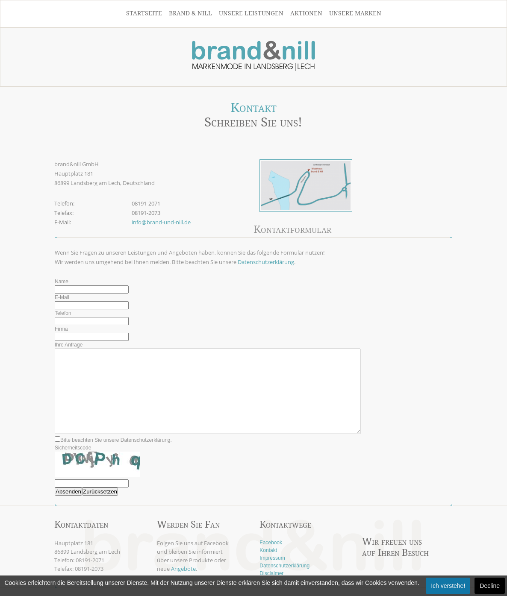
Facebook (270, 543)
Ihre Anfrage (69, 345)
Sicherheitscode (73, 448)
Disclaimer (271, 573)
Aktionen (306, 13)
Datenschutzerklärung (266, 262)
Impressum (272, 558)
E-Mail (62, 297)
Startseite (144, 13)
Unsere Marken (355, 13)
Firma (61, 329)
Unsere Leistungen (251, 13)
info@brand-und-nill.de (161, 222)
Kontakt (268, 550)
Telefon (63, 313)
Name (61, 282)
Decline (490, 585)
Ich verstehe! (448, 585)
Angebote (183, 569)
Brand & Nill (190, 13)
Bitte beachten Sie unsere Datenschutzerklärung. (113, 440)
